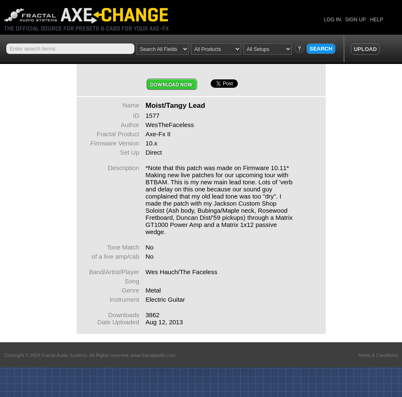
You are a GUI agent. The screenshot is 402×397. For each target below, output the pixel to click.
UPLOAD (365, 49)
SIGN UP (355, 20)
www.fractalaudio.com (153, 355)
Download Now (172, 84)
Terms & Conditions (378, 355)
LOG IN (332, 20)
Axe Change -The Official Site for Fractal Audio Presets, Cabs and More (93, 15)
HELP (376, 20)
